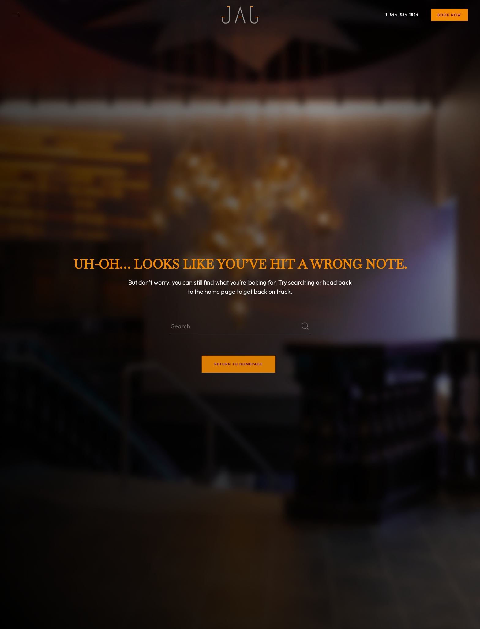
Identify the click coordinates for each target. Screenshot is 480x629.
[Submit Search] (305, 326)
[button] (15, 14)
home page (219, 291)
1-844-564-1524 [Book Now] (402, 15)
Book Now (449, 15)
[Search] (240, 326)
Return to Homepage (234, 364)
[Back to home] (240, 15)
